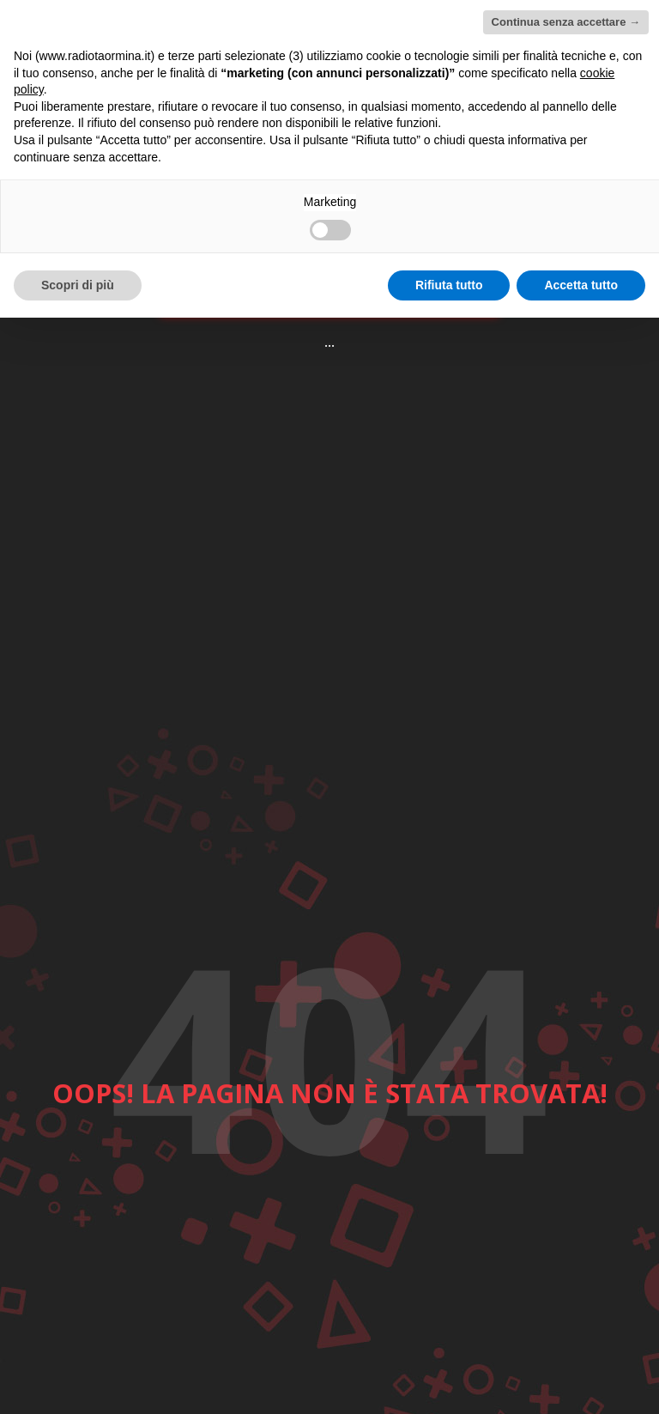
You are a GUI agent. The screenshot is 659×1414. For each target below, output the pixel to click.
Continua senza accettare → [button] (566, 21)
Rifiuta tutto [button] (449, 285)
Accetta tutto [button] (581, 285)
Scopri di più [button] (77, 285)
